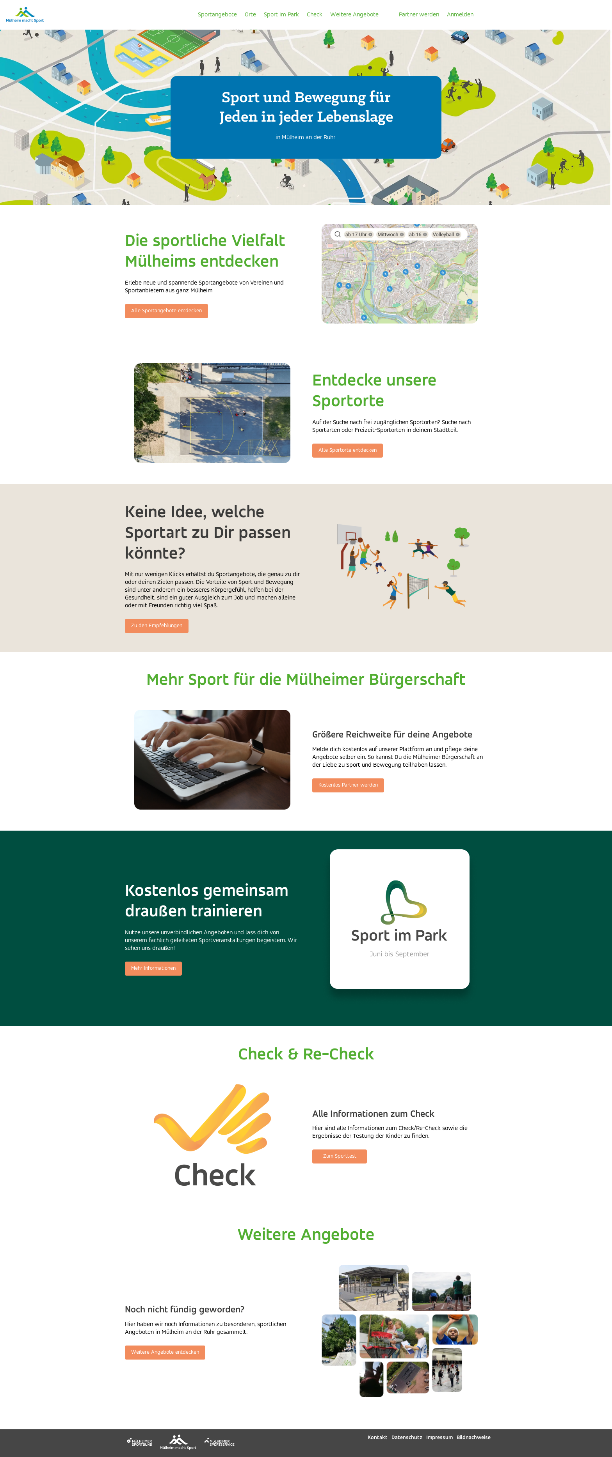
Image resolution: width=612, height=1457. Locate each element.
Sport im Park (281, 15)
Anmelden (460, 15)
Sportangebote (217, 15)
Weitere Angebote (354, 15)
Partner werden (419, 15)
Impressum (439, 1438)
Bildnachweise (474, 1438)
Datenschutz (406, 1438)
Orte (250, 15)
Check (314, 15)
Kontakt (378, 1438)
